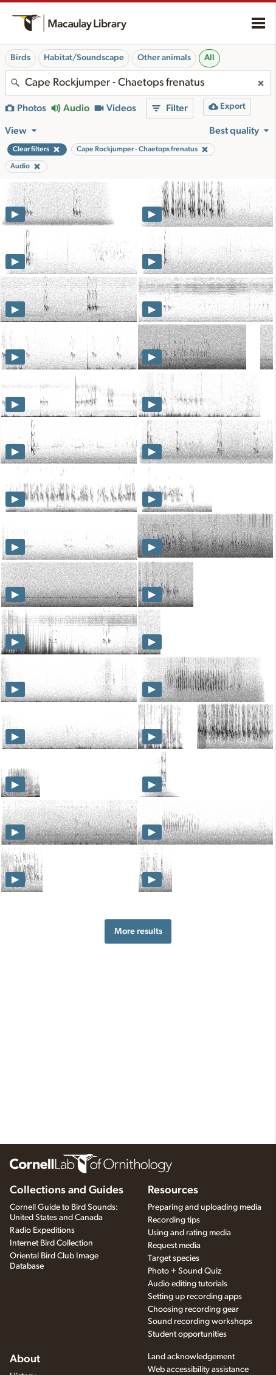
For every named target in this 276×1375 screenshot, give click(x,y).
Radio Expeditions (42, 1230)
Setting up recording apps (195, 1296)
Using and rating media (189, 1233)
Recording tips (174, 1220)
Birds (20, 57)
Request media (174, 1245)
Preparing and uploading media (204, 1207)
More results (138, 931)
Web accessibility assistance (198, 1369)
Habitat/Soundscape (84, 57)
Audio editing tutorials (187, 1284)
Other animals (164, 57)
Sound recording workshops (200, 1321)
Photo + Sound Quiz (184, 1271)
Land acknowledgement (191, 1357)
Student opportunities (187, 1334)
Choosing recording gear (193, 1309)
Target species (173, 1258)
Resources (173, 1190)
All (209, 57)
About (25, 1359)
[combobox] (138, 82)
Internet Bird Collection (51, 1243)
